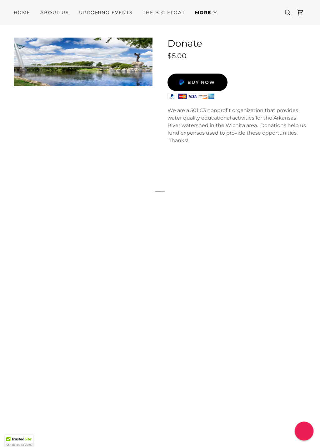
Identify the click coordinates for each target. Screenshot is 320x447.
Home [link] (22, 12)
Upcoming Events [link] (106, 12)
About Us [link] (54, 12)
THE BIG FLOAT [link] (164, 12)
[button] (206, 12)
